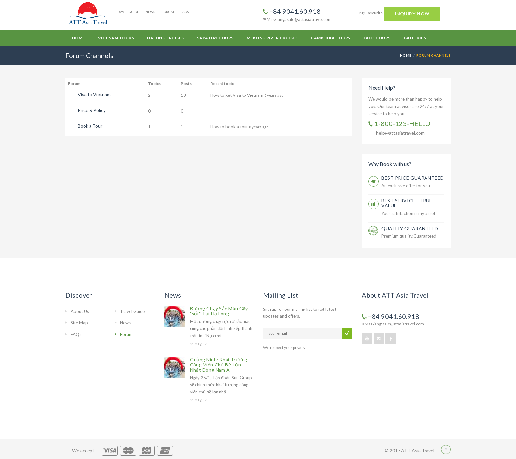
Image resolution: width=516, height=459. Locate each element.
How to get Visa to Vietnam (237, 95)
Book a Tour (90, 126)
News (150, 12)
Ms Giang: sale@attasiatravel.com (297, 19)
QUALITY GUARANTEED (409, 228)
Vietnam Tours (116, 37)
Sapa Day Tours (215, 37)
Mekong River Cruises (272, 37)
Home (78, 37)
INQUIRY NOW (412, 13)
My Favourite (371, 12)
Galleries (415, 37)
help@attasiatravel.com (400, 133)
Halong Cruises (165, 37)
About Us (80, 311)
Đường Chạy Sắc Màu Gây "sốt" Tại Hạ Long (219, 311)
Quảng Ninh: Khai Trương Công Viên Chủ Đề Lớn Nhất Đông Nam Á (218, 365)
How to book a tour (229, 126)
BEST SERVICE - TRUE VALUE (406, 203)
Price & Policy (92, 110)
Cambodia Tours (330, 37)
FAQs (185, 12)
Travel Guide (127, 12)
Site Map (79, 322)
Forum (168, 12)
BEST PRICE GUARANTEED (412, 178)
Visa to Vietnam (94, 94)
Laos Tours (377, 37)
